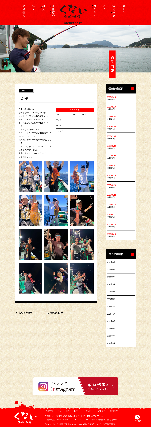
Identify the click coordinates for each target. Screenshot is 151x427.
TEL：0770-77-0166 (95, 416)
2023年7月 (111, 336)
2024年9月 (111, 292)
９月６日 (111, 129)
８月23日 (111, 178)
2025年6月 (111, 284)
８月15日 (111, 236)
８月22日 (111, 197)
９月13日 (111, 99)
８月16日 (111, 227)
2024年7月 (111, 306)
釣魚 (67, 411)
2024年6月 (111, 314)
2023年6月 (111, 343)
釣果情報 (49, 411)
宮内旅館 (113, 411)
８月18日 (111, 207)
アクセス (101, 411)
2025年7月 (111, 277)
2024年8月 (111, 299)
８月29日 (111, 158)
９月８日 (111, 119)
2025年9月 (111, 262)
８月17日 (111, 217)
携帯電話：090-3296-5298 (57, 420)
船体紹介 (77, 411)
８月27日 (111, 168)
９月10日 (111, 109)
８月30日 (111, 148)
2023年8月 (111, 329)
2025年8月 (111, 270)
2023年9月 (111, 321)
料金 (59, 411)
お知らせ (89, 411)
